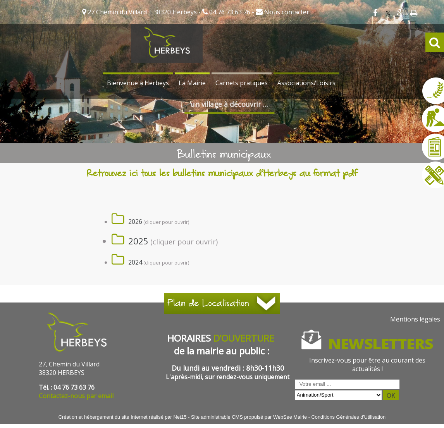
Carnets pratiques (241, 83)
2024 (135, 262)
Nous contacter (286, 12)
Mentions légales (415, 319)
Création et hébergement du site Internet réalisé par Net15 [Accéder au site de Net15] (123, 417)
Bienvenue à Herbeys (138, 83)
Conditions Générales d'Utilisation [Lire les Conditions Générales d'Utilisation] (348, 417)
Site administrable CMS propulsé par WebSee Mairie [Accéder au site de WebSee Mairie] (249, 417)
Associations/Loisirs (306, 83)
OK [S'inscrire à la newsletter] (391, 395)
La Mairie (192, 83)
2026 (135, 221)
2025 (138, 241)
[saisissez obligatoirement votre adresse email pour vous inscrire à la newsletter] (347, 384)
